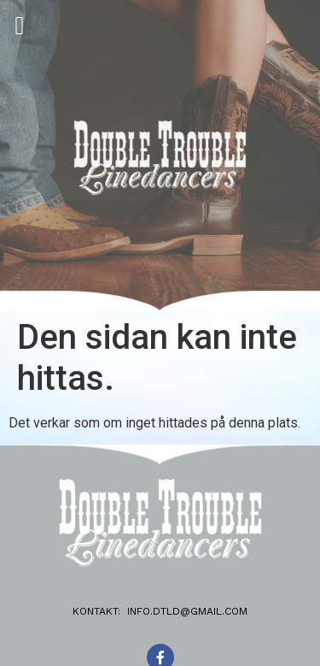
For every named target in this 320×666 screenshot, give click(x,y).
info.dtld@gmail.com (187, 611)
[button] (20, 25)
